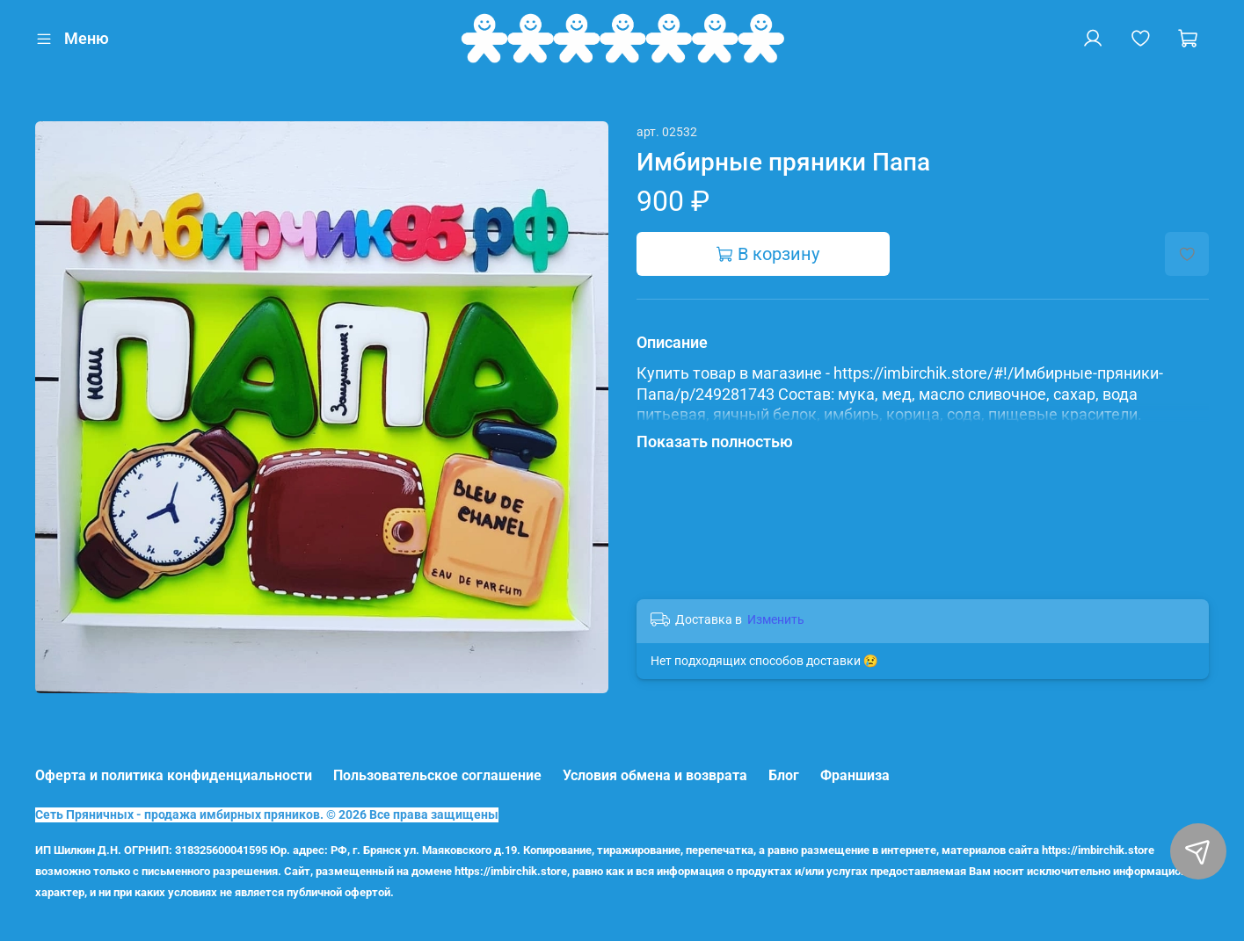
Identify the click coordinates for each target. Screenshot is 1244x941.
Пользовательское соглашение (437, 775)
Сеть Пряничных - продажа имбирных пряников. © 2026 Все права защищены (266, 814)
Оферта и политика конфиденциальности (173, 775)
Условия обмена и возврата (655, 775)
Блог (783, 775)
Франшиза (855, 775)
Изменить (775, 619)
